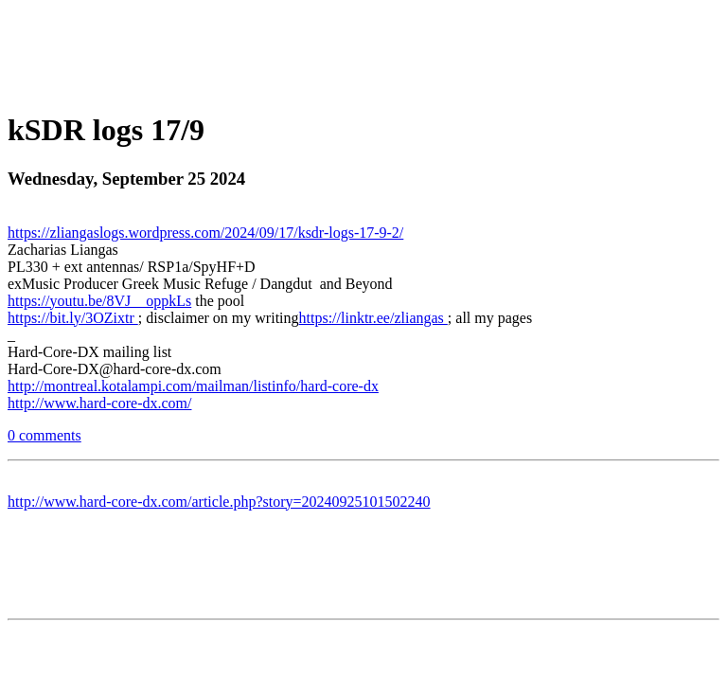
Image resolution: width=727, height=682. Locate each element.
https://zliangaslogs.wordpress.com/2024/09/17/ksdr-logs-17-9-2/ (205, 232)
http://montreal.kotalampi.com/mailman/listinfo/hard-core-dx (193, 386)
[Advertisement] (363, 50)
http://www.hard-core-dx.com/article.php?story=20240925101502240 (219, 502)
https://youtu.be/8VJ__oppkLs (99, 301)
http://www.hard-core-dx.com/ (99, 403)
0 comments (44, 435)
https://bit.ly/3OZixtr (73, 318)
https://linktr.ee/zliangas (373, 318)
